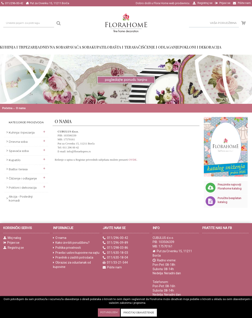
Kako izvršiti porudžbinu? (71, 243)
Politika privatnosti (67, 248)
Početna (7, 108)
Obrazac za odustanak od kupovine (72, 265)
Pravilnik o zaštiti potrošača (73, 257)
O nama (21, 108)
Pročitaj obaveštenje (138, 312)
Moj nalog (12, 238)
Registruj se (13, 248)
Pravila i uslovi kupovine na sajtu (76, 253)
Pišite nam (112, 267)
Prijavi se (11, 243)
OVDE (133, 159)
